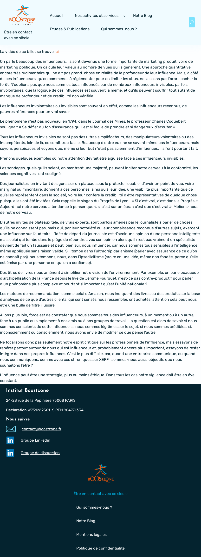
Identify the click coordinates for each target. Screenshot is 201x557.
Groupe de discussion (40, 453)
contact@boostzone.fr (41, 429)
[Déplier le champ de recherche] (192, 22)
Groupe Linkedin (35, 440)
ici (56, 51)
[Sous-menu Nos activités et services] (124, 16)
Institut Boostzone (27, 390)
